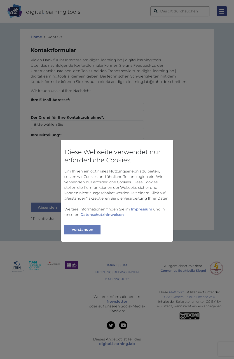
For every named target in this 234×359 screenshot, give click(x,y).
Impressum (141, 209)
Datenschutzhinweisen (102, 215)
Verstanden (82, 229)
